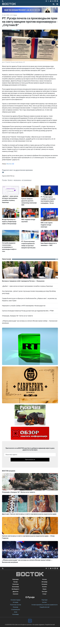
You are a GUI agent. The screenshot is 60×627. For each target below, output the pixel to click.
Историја (15, 602)
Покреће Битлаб (44, 607)
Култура (44, 591)
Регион (44, 579)
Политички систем (15, 604)
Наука (15, 15)
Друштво (15, 591)
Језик (15, 612)
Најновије (15, 579)
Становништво (15, 609)
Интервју (44, 581)
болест (10, 180)
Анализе (15, 594)
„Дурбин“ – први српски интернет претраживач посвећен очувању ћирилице (27, 286)
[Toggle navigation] (56, 4)
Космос (44, 586)
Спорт (44, 594)
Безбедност (15, 589)
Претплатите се (30, 459)
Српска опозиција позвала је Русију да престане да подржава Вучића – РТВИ (28, 311)
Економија (15, 586)
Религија (15, 607)
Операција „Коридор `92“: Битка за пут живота (17, 316)
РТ (13, 164)
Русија (4, 180)
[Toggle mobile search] (53, 4)
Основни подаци (15, 600)
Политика (15, 584)
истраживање (26, 180)
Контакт (44, 602)
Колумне (44, 584)
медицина (17, 180)
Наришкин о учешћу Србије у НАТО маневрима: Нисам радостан (23, 306)
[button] (57, 4)
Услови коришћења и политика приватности (45, 604)
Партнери (44, 600)
